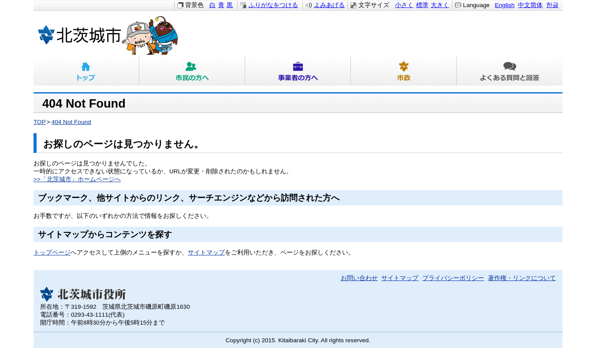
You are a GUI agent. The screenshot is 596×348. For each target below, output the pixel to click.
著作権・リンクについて (522, 278)
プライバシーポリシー (453, 278)
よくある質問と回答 (509, 71)
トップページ (52, 252)
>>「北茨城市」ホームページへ (77, 179)
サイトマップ (206, 252)
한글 (552, 5)
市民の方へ (192, 71)
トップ (86, 71)
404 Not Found (71, 122)
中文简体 (530, 5)
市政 (404, 71)
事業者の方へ (298, 71)
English (505, 5)
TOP (40, 122)
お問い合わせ (359, 278)
